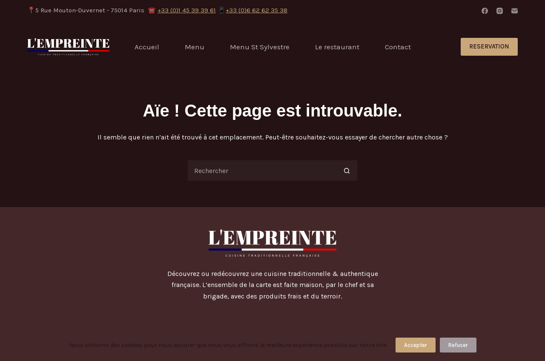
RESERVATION (489, 46)
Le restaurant (337, 47)
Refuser (458, 345)
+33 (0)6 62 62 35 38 (256, 10)
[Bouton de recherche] (347, 170)
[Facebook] (485, 11)
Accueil (147, 47)
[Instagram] (499, 11)
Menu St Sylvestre (260, 47)
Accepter (415, 345)
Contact (398, 47)
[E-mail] (514, 11)
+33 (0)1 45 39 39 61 (187, 10)
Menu (194, 47)
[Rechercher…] (261, 170)
